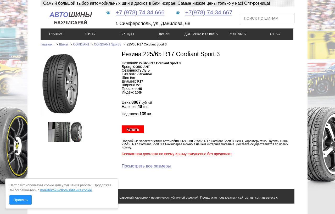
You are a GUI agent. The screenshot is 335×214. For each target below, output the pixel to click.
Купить (132, 129)
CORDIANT (81, 44)
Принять (20, 200)
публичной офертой (184, 197)
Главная (47, 44)
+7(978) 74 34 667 (208, 12)
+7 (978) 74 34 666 (140, 12)
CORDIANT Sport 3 (107, 44)
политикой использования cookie (66, 190)
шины (70, 18)
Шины (63, 44)
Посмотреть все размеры (146, 166)
